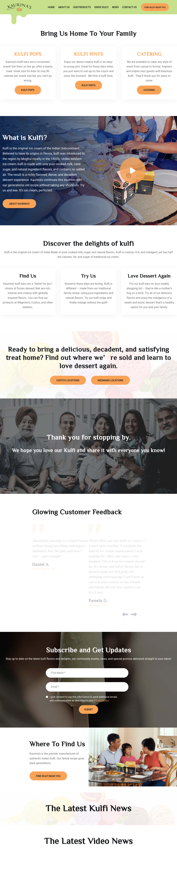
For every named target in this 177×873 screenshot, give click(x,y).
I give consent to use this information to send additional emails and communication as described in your (83, 699)
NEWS (115, 7)
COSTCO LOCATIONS (67, 380)
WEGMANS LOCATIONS (111, 380)
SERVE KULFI (101, 7)
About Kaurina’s (20, 204)
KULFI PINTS (88, 53)
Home (51, 7)
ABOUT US (64, 7)
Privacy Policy (101, 701)
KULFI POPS (27, 53)
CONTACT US (129, 7)
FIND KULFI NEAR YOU (155, 7)
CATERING (149, 53)
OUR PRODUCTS (82, 7)
